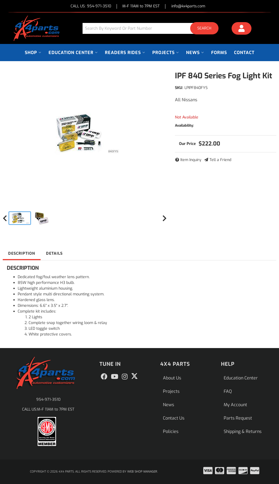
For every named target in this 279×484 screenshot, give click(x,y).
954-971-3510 (48, 399)
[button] (153, 28)
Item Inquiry (190, 159)
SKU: (179, 87)
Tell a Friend (220, 159)
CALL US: (91, 6)
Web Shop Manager (142, 472)
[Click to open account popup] (242, 29)
